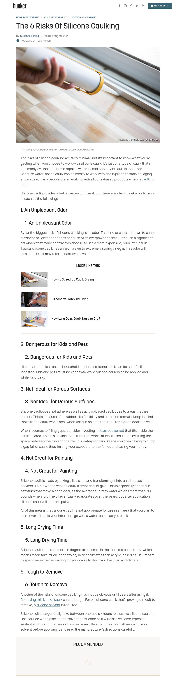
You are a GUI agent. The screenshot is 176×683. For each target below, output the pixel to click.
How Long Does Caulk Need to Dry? (76, 319)
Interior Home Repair (83, 18)
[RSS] (143, 6)
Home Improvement (27, 18)
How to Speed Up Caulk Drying (73, 279)
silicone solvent (48, 605)
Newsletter (160, 5)
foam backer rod (111, 430)
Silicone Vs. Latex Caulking (70, 299)
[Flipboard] (137, 6)
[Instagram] (125, 6)
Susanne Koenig (29, 36)
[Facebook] (119, 6)
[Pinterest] (131, 6)
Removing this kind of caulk (41, 600)
